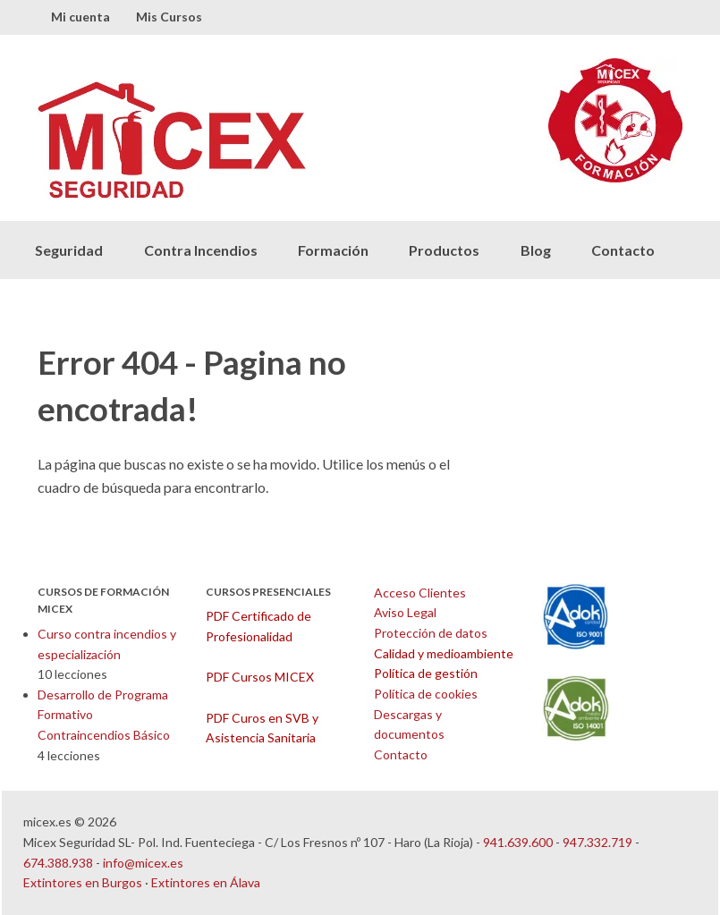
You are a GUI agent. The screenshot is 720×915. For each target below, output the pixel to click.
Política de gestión (426, 673)
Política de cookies (426, 693)
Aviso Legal (405, 612)
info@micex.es (143, 862)
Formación (333, 249)
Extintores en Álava (205, 882)
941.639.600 (518, 842)
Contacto (623, 249)
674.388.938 (58, 862)
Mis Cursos (169, 16)
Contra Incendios (201, 249)
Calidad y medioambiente (443, 653)
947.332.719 (597, 842)
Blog (536, 249)
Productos (444, 249)
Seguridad (69, 249)
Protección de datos (430, 632)
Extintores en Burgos (82, 882)
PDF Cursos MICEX (260, 676)
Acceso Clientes (420, 592)
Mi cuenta (80, 16)
